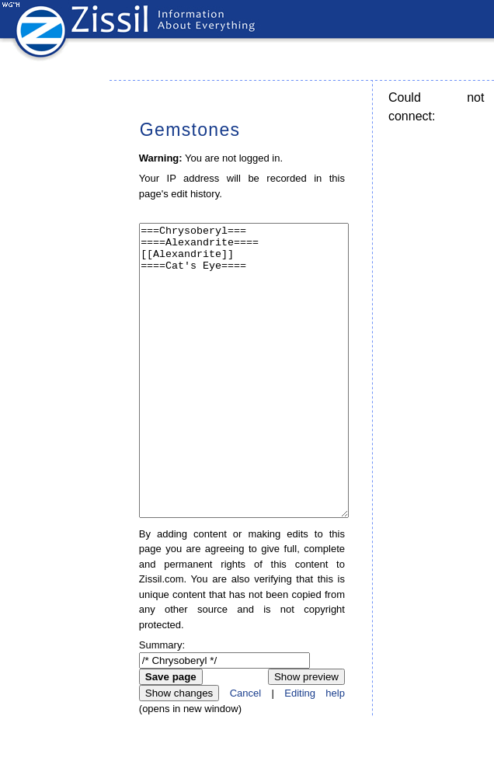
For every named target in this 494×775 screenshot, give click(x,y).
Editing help (314, 751)
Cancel (245, 751)
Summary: (162, 703)
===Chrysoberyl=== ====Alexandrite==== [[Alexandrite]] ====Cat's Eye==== (244, 399)
